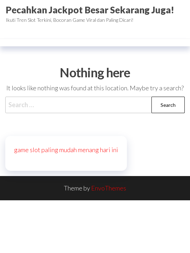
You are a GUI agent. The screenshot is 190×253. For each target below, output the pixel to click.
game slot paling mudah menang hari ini (66, 150)
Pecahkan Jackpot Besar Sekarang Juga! (90, 9)
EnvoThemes (108, 188)
